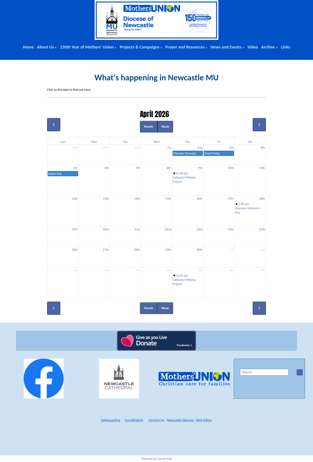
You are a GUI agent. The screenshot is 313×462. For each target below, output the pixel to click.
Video (252, 47)
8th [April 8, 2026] (169, 168)
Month (148, 126)
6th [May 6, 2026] (169, 270)
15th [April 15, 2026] (168, 198)
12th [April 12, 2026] (75, 198)
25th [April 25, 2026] (262, 229)
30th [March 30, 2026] (106, 147)
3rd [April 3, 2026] (231, 147)
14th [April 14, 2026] (137, 198)
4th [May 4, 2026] (106, 270)
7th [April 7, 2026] (138, 168)
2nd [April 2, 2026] (199, 147)
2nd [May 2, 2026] (262, 250)
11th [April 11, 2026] (262, 168)
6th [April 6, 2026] (106, 168)
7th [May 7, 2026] (200, 270)
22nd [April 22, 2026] (168, 229)
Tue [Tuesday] (125, 142)
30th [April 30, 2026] (199, 250)
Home (28, 47)
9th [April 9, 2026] (200, 168)
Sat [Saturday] (250, 142)
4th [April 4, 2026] (263, 147)
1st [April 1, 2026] (169, 147)
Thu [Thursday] (187, 142)
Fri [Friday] (219, 142)
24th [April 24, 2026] (231, 229)
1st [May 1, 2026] (232, 250)
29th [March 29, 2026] (75, 147)
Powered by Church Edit (156, 459)
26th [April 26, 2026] (75, 250)
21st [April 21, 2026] (137, 229)
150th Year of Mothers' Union (87, 47)
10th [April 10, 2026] (231, 168)
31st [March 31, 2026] (137, 147)
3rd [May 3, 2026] (75, 270)
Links (285, 47)
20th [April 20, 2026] (106, 229)
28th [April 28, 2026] (137, 250)
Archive (268, 47)
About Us (45, 47)
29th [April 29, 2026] (168, 250)
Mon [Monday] (94, 142)
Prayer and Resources (184, 47)
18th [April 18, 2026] (262, 198)
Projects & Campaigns (139, 47)
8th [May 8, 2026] (231, 270)
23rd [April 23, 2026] (199, 229)
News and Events (226, 47)
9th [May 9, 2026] (263, 270)
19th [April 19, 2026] (75, 229)
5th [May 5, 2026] (138, 270)
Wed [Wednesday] (156, 142)
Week (165, 126)
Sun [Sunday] (62, 142)
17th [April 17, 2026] (231, 198)
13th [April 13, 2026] (106, 198)
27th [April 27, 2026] (106, 250)
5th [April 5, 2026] (75, 168)
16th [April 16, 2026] (199, 198)
